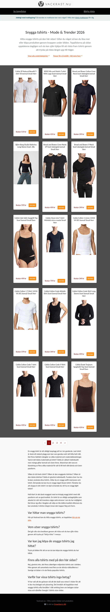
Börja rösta (89, 11)
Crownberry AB (60, 604)
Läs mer (32, 132)
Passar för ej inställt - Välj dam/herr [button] (67, 56)
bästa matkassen (81, 17)
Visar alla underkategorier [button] (38, 56)
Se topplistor (19, 11)
